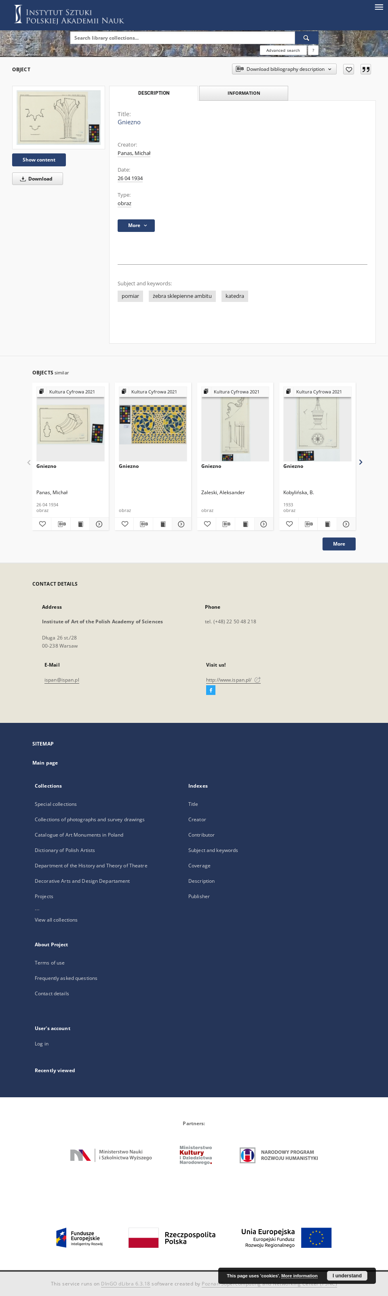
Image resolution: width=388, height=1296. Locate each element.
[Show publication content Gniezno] (80, 524)
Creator (197, 819)
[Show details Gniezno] (98, 524)
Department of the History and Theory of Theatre (91, 865)
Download (35, 178)
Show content (39, 159)
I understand (347, 1276)
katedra (235, 296)
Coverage (199, 865)
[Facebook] (210, 690)
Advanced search (283, 50)
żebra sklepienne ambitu (182, 296)
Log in (41, 1043)
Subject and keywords (213, 850)
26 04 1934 (130, 178)
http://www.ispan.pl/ (233, 679)
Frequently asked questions (66, 978)
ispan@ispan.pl (61, 679)
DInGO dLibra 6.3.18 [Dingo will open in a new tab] (125, 1283)
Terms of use (50, 962)
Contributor (201, 834)
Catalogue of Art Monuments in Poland (79, 834)
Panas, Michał (134, 153)
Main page (45, 762)
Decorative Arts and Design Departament (82, 880)
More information (299, 1275)
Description (201, 880)
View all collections (56, 919)
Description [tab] (153, 93)
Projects (44, 896)
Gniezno (46, 466)
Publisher (199, 896)
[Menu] (378, 6)
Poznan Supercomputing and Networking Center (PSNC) (269, 1283)
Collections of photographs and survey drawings (90, 819)
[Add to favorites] (348, 69)
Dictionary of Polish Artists (65, 850)
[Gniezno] (59, 117)
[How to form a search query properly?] (313, 50)
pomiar (130, 296)
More (339, 543)
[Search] (306, 37)
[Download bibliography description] (60, 524)
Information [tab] (244, 93)
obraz (124, 203)
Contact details (52, 993)
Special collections (56, 804)
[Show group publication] (70, 392)
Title (193, 804)
